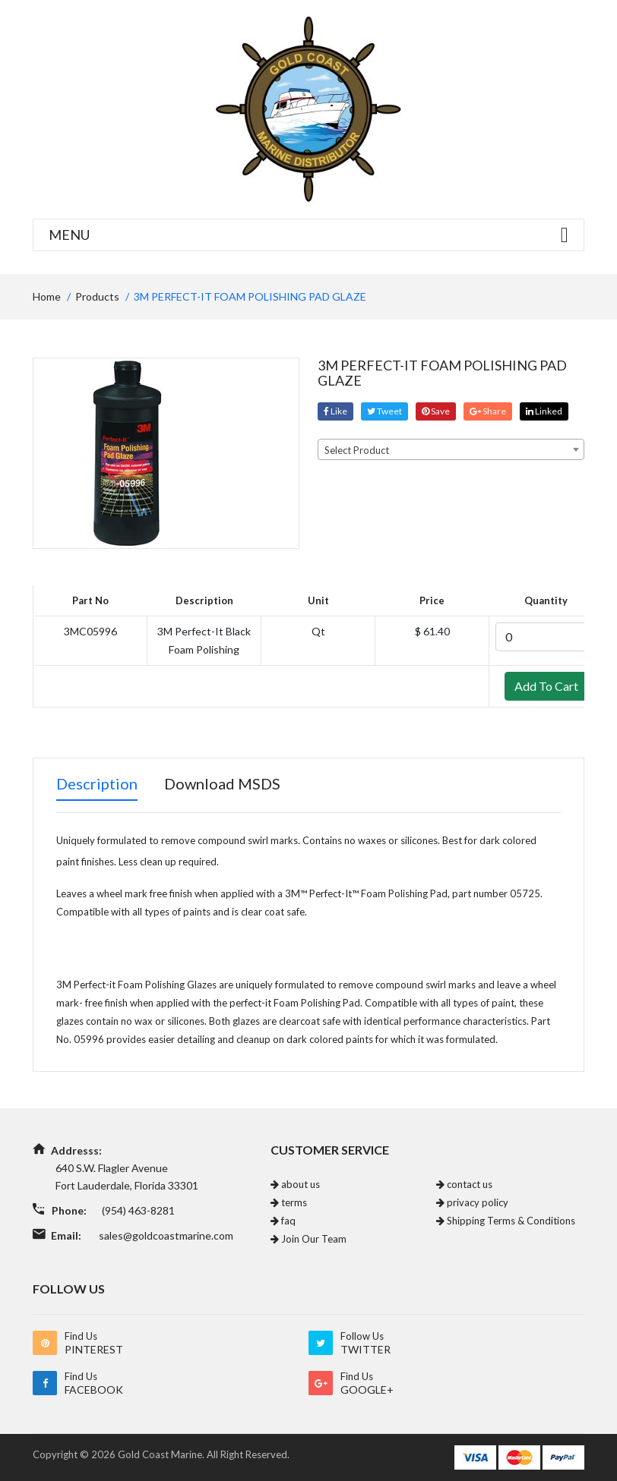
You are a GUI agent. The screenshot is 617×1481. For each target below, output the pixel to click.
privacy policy (472, 1202)
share (488, 411)
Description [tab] (97, 783)
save (436, 411)
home (47, 296)
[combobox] (451, 449)
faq (283, 1221)
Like (335, 411)
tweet (384, 411)
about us (295, 1184)
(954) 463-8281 (138, 1210)
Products (97, 296)
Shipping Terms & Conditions (505, 1221)
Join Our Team (308, 1239)
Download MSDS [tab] (222, 783)
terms (289, 1202)
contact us (464, 1184)
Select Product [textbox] (356, 450)
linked (544, 411)
